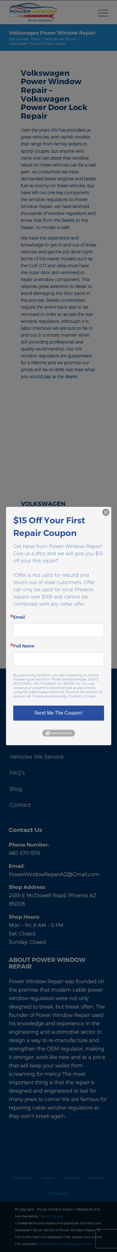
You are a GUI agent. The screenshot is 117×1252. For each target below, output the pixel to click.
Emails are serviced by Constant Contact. (64, 696)
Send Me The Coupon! (58, 712)
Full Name (23, 646)
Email (19, 617)
